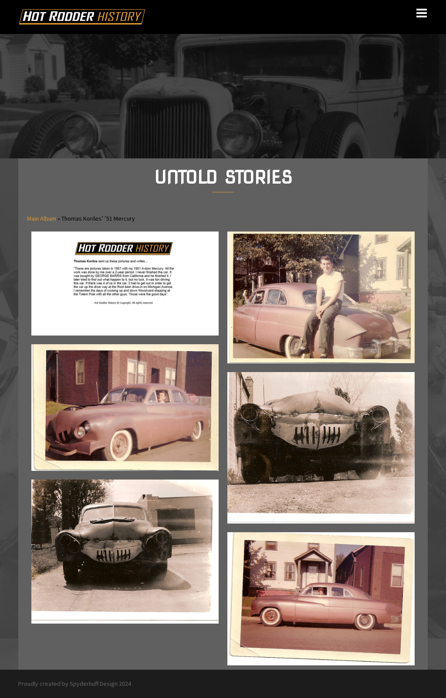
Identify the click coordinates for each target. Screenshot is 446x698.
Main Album (41, 218)
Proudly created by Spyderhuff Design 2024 (74, 684)
